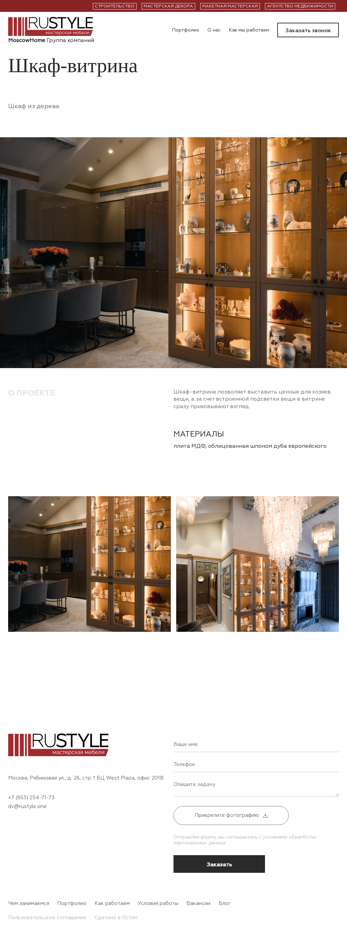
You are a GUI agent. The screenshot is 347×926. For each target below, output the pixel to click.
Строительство (115, 6)
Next (328, 655)
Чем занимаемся (28, 904)
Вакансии (198, 904)
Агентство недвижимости (300, 6)
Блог (225, 904)
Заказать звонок (308, 30)
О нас (214, 30)
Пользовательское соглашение (47, 918)
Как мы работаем (249, 30)
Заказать (219, 864)
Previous (254, 655)
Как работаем (112, 904)
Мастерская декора (168, 6)
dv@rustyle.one (27, 807)
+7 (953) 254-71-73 (31, 798)
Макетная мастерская (230, 6)
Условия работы (158, 904)
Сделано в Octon (116, 918)
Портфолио (185, 30)
